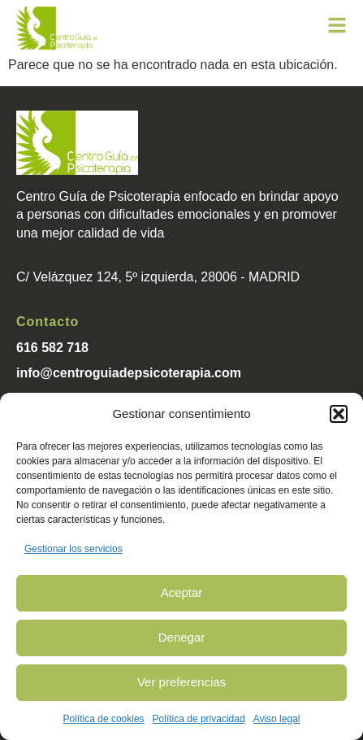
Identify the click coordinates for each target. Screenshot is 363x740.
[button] (339, 414)
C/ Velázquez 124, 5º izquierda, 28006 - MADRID (158, 277)
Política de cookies (104, 719)
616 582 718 (52, 348)
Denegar (181, 637)
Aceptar (182, 592)
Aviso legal (276, 719)
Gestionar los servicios (73, 549)
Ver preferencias (181, 682)
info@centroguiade (75, 373)
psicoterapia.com (187, 373)
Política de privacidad (199, 719)
